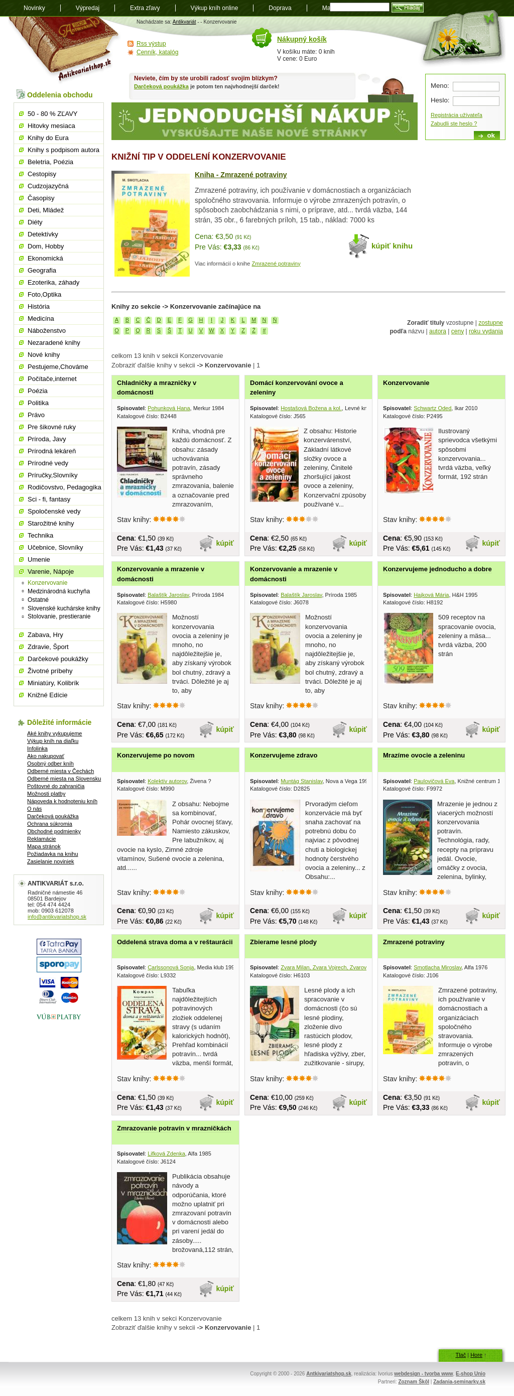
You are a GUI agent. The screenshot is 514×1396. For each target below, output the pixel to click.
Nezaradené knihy (54, 342)
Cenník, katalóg (157, 52)
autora (437, 331)
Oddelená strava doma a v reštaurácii (175, 942)
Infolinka (37, 748)
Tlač (460, 1355)
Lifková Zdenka (166, 1154)
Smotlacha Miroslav (437, 967)
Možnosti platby (46, 794)
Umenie (39, 559)
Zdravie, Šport (48, 647)
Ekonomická (45, 258)
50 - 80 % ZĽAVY (52, 113)
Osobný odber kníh (50, 763)
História (39, 306)
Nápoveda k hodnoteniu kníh (62, 801)
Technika (40, 535)
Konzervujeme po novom (156, 755)
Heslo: (440, 100)
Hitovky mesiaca (51, 126)
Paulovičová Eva (434, 781)
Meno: (440, 85)
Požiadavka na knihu (52, 854)
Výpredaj (87, 8)
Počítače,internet (52, 379)
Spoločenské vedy (54, 511)
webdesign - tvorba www (423, 1373)
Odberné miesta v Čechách (60, 771)
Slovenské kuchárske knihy (64, 608)
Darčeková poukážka (161, 86)
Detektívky (43, 234)
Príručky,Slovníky (52, 475)
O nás (34, 809)
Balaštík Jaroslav (168, 595)
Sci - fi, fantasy (49, 499)
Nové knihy (44, 354)
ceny (457, 331)
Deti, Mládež (46, 210)
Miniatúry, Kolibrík (53, 683)
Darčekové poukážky (58, 659)
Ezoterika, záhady (53, 282)
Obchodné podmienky (54, 831)
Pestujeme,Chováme (58, 366)
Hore (476, 1355)
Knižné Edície (48, 695)
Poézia (38, 391)
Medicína (41, 318)
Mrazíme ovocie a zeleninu (424, 755)
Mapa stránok (44, 846)
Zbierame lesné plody (283, 942)
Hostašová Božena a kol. (311, 408)
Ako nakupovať (45, 756)
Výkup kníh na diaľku (52, 741)
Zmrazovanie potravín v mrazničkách (174, 1128)
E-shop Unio (470, 1373)
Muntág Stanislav (302, 781)
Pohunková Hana (169, 408)
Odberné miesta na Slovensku (64, 779)
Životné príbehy (50, 671)
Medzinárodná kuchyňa (59, 591)
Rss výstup (151, 43)
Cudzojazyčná (48, 186)
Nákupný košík (302, 39)
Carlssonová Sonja (171, 967)
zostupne (490, 322)
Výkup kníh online (214, 8)
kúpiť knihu (392, 245)
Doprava (280, 8)
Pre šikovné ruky (52, 427)
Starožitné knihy (51, 523)
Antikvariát (184, 22)
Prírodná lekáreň (52, 451)
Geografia (42, 270)
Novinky (34, 8)
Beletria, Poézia (50, 162)
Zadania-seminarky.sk (459, 1381)
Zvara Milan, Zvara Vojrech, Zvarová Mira (332, 967)
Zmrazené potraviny (276, 264)
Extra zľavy (145, 8)
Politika (38, 403)
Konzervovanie (406, 383)
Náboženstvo (47, 330)
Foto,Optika (44, 294)
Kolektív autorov (167, 781)
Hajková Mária (431, 595)
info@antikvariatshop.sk (57, 917)
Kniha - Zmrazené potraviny (241, 175)
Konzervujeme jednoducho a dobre (437, 569)
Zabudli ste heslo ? (454, 123)
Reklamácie (41, 839)
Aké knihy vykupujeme (54, 733)
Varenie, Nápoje (51, 571)
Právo (36, 415)
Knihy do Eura (48, 138)
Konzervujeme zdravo (283, 755)
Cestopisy (42, 174)
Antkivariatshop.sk (328, 1373)
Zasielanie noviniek (50, 861)
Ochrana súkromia (49, 824)
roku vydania (486, 331)
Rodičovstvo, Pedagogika (64, 487)
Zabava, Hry (45, 635)
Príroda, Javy (47, 439)
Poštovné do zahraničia (55, 786)
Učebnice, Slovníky (55, 547)
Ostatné (38, 599)
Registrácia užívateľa (456, 115)
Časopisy (41, 198)
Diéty (35, 222)
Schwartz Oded (432, 408)
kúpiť (225, 543)
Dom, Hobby (46, 246)
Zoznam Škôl (413, 1381)
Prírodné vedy (48, 463)
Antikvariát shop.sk (65, 50)
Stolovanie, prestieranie (59, 616)
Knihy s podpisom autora (63, 150)
